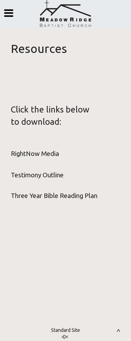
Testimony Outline (37, 175)
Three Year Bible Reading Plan (54, 195)
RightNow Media (35, 153)
